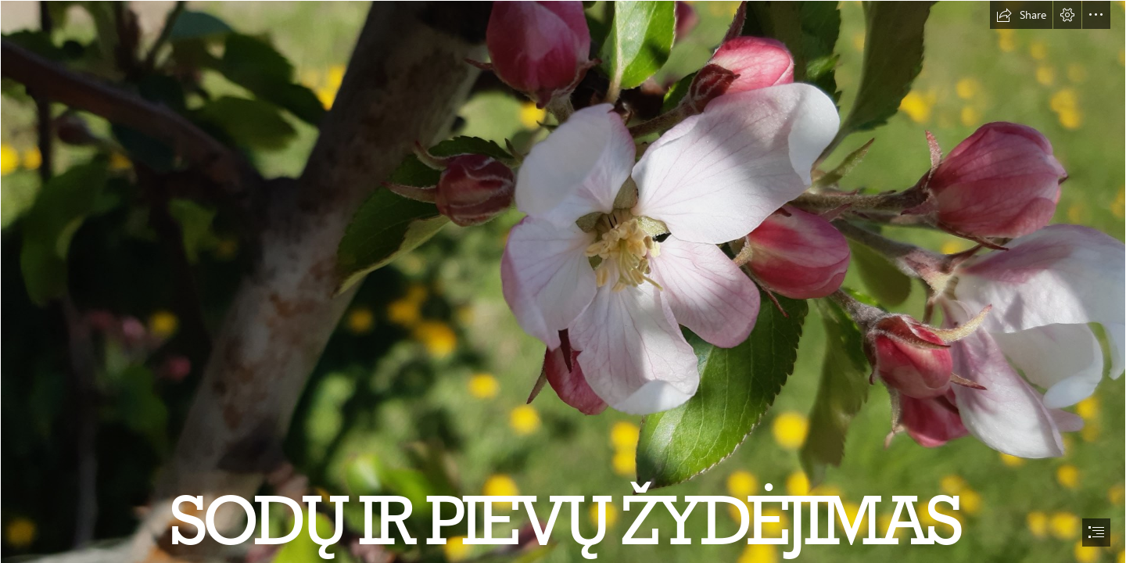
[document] (563, 281)
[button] (1021, 15)
